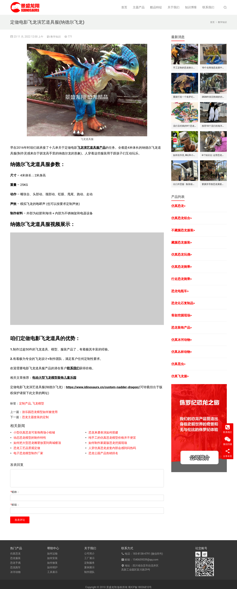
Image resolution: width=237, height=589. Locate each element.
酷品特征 (156, 7)
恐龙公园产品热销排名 (103, 453)
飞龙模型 (38, 403)
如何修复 (52, 562)
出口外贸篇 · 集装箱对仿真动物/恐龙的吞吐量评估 (184, 184)
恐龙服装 (15, 558)
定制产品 (25, 403)
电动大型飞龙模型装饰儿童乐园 (54, 377)
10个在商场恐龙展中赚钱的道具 (213, 67)
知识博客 (191, 7)
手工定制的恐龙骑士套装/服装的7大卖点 (184, 67)
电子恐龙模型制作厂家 (28, 453)
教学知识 (55, 36)
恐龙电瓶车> (180, 291)
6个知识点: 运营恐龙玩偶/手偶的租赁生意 (213, 155)
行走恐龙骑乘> (181, 279)
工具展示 (52, 572)
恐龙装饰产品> (181, 327)
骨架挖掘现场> (181, 315)
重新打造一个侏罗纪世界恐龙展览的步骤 (184, 97)
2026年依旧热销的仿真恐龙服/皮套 (213, 97)
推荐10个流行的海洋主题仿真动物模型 (213, 126)
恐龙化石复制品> (183, 303)
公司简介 (89, 553)
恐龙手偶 (15, 562)
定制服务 (89, 562)
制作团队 (89, 572)
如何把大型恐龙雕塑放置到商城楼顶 (37, 443)
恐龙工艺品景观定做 (27, 448)
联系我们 (208, 7)
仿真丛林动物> (181, 352)
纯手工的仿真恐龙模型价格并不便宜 (112, 437)
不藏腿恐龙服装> (183, 230)
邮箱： (15, 504)
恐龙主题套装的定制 (35, 417)
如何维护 (52, 567)
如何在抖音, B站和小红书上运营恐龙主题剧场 (184, 155)
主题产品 (139, 7)
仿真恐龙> (178, 206)
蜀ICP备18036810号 (140, 587)
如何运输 (52, 553)
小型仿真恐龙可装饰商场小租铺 (34, 432)
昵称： (15, 491)
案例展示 (89, 567)
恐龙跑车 (15, 567)
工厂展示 (89, 558)
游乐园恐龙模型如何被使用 (40, 412)
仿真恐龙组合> (181, 218)
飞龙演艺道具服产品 (91, 147)
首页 (124, 7)
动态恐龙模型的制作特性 (30, 437)
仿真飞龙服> (180, 376)
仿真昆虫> (178, 364)
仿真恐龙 (15, 553)
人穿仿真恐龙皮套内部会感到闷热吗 (112, 448)
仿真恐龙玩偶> (181, 254)
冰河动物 (15, 572)
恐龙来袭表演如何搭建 (103, 432)
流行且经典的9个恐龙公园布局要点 (184, 126)
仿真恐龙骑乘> (181, 267)
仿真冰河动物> (181, 340)
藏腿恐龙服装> (181, 242)
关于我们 (173, 7)
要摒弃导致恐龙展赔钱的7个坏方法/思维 (213, 184)
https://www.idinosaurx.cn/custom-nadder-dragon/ (102, 387)
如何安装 (52, 558)
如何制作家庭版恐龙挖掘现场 (108, 443)
